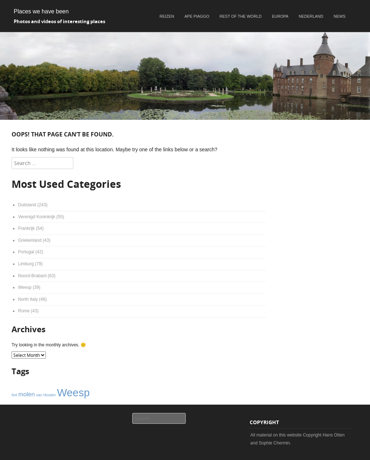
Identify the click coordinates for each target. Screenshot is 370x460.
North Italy (28, 299)
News (339, 16)
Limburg (26, 263)
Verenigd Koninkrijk (36, 216)
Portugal (26, 251)
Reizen (167, 16)
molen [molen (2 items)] (26, 394)
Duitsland (27, 204)
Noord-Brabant (32, 275)
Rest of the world (241, 16)
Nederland (311, 16)
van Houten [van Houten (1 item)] (46, 395)
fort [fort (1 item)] (14, 395)
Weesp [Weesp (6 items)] (73, 392)
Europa (280, 16)
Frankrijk (26, 228)
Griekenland (30, 240)
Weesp (24, 287)
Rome (24, 310)
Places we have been (41, 11)
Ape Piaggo (197, 16)
